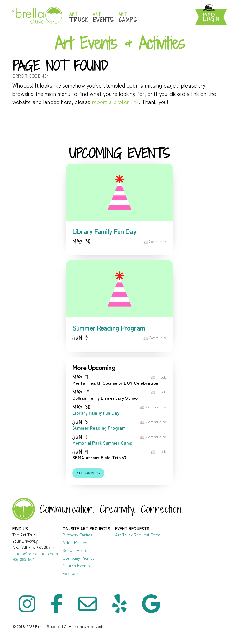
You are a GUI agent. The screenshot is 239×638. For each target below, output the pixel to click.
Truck (78, 18)
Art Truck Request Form (138, 535)
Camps (128, 18)
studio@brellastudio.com (35, 553)
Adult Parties (75, 542)
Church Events (76, 566)
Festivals (70, 573)
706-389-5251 (23, 559)
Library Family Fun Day (104, 231)
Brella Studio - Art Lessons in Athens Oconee (23, 509)
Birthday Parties (77, 535)
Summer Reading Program (108, 327)
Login (211, 17)
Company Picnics (78, 558)
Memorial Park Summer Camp (102, 442)
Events (103, 18)
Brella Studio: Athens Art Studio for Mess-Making (37, 15)
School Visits (75, 550)
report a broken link (115, 102)
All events (88, 473)
